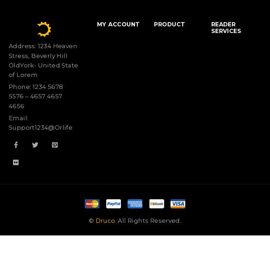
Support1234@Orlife (40, 127)
